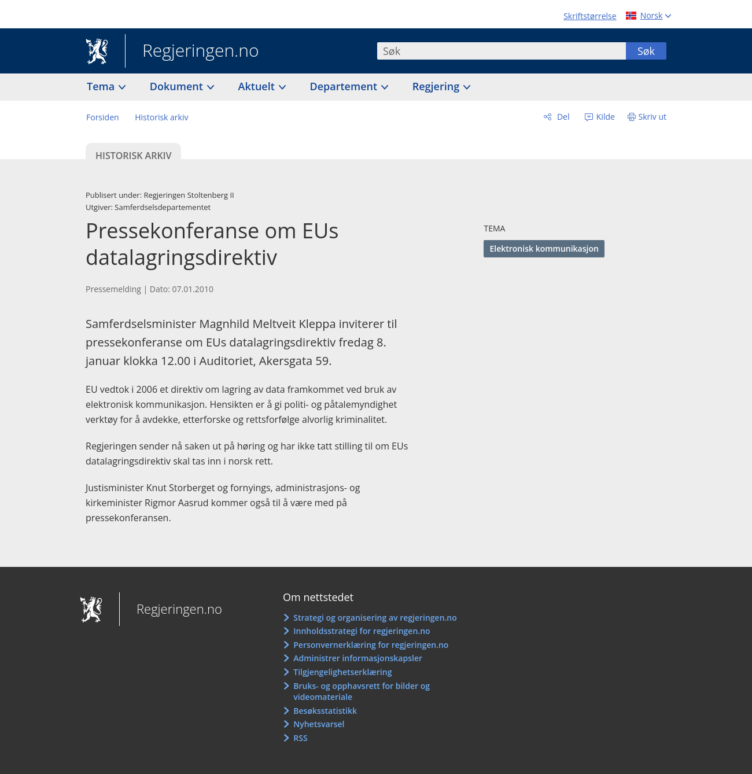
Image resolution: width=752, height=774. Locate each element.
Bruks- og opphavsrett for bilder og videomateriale (361, 691)
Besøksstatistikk (325, 710)
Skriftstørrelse (589, 15)
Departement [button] (345, 86)
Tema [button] (102, 86)
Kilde (604, 116)
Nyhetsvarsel (318, 723)
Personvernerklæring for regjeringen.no (370, 644)
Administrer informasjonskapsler (357, 658)
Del (562, 116)
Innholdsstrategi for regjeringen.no (361, 630)
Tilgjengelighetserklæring (342, 671)
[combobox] (501, 51)
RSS (300, 737)
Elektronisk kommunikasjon (543, 248)
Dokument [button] (178, 86)
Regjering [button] (437, 86)
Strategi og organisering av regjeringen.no (375, 617)
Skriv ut (653, 116)
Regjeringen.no (192, 51)
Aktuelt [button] (258, 86)
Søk (646, 51)
